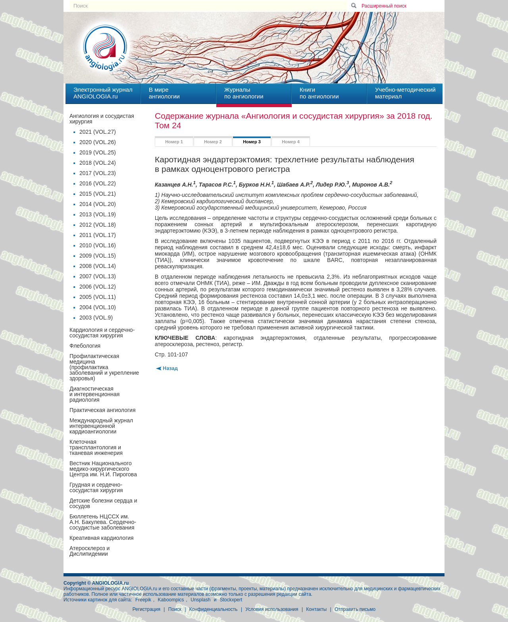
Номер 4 (291, 141)
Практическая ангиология (102, 410)
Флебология (84, 346)
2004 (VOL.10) (97, 307)
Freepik (143, 600)
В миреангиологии (164, 93)
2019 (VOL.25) (97, 152)
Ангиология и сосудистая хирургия (101, 119)
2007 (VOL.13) (97, 276)
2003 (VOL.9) (96, 317)
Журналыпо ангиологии (244, 93)
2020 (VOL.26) (97, 142)
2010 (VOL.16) (97, 245)
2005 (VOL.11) (97, 297)
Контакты (316, 609)
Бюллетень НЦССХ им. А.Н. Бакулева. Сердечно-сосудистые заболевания (102, 522)
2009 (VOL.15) (97, 255)
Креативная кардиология (101, 538)
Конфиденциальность (213, 609)
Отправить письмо (355, 609)
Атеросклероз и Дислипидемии (89, 551)
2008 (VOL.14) (97, 266)
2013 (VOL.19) (97, 214)
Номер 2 (213, 141)
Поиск (174, 609)
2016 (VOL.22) (97, 183)
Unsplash (200, 600)
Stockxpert (231, 600)
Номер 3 (252, 141)
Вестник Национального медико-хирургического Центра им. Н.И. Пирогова (103, 469)
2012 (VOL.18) (97, 224)
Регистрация (146, 609)
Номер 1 (174, 141)
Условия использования (271, 609)
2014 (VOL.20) (97, 204)
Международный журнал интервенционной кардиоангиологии (101, 426)
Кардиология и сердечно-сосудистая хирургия (102, 333)
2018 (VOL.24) (97, 163)
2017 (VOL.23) (97, 173)
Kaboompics (171, 600)
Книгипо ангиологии (319, 93)
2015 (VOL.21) (97, 194)
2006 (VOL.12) (97, 286)
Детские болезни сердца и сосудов (103, 503)
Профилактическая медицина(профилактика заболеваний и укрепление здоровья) (104, 367)
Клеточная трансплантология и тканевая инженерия (96, 447)
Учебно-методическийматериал (405, 93)
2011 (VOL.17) (97, 235)
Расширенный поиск (384, 6)
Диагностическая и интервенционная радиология (94, 394)
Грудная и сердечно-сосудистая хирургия (96, 487)
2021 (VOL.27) (97, 132)
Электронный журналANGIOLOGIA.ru (103, 93)
